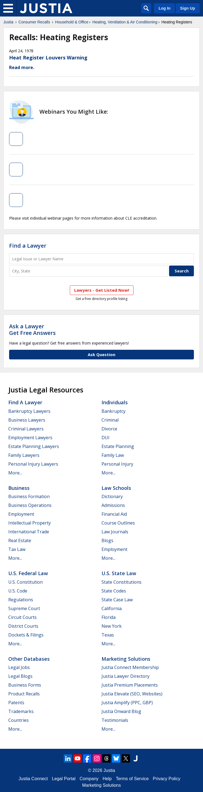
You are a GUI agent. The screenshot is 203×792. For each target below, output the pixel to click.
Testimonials (114, 720)
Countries (18, 720)
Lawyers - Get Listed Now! (101, 290)
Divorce (109, 429)
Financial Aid (114, 514)
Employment (21, 514)
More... (15, 473)
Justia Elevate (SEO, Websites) (131, 694)
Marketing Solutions (125, 659)
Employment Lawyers (30, 438)
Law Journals (114, 532)
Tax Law (16, 549)
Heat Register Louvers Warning (48, 57)
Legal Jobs (19, 667)
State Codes (113, 591)
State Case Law (117, 600)
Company (89, 778)
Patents (16, 703)
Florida (108, 617)
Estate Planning (117, 446)
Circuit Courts (22, 617)
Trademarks (21, 711)
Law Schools (116, 488)
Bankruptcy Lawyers (29, 411)
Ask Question (101, 354)
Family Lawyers (23, 455)
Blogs (107, 540)
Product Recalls (24, 694)
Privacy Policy (166, 778)
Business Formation (29, 496)
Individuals (114, 402)
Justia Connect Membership (130, 667)
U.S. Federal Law (28, 573)
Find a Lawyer (27, 245)
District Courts (23, 626)
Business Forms (24, 685)
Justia (8, 22)
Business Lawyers (26, 420)
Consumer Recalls (34, 22)
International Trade (28, 532)
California (111, 608)
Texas (107, 635)
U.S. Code (17, 591)
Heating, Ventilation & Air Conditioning (124, 22)
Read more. (21, 67)
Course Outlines (118, 523)
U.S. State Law (118, 573)
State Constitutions (121, 582)
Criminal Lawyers (26, 429)
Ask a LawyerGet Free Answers (32, 330)
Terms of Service (132, 778)
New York (111, 626)
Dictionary (112, 496)
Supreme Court (24, 608)
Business (19, 488)
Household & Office (71, 22)
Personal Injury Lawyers (33, 464)
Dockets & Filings (26, 635)
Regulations (20, 600)
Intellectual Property (29, 523)
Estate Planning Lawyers (33, 446)
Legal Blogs (20, 676)
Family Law (112, 455)
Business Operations (30, 505)
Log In (164, 8)
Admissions (113, 505)
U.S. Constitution (25, 582)
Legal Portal (63, 778)
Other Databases (29, 659)
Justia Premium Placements (129, 685)
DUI (105, 438)
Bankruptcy (113, 411)
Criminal (110, 420)
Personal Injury (117, 464)
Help (107, 778)
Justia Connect (33, 778)
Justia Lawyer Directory (125, 676)
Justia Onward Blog (121, 711)
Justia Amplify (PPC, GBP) (127, 703)
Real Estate (19, 540)
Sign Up (187, 8)
